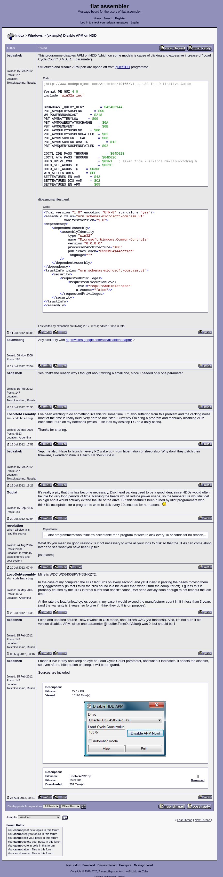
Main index (73, 865)
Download (89, 865)
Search (108, 18)
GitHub (132, 871)
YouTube (143, 871)
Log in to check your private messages (104, 22)
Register (120, 18)
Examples (125, 865)
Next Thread (203, 820)
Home (97, 18)
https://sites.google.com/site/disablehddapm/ (99, 340)
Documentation (107, 865)
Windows (35, 35)
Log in (135, 22)
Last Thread (185, 820)
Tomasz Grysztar (108, 871)
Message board (143, 865)
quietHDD (122, 67)
